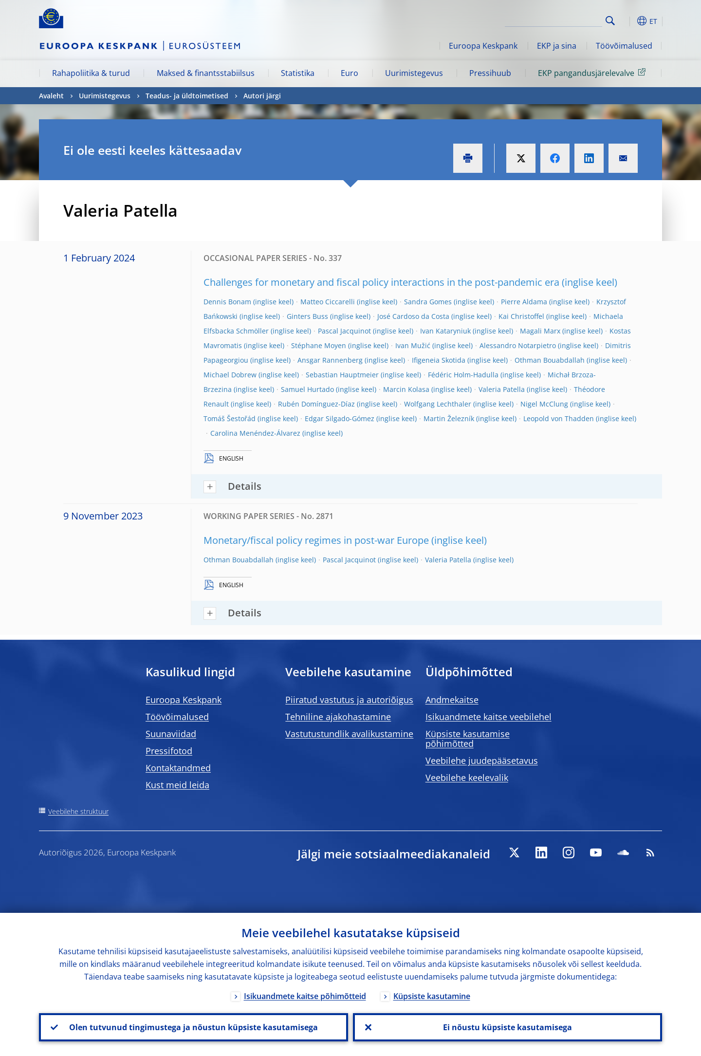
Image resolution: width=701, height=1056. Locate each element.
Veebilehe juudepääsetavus (481, 760)
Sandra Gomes (428, 301)
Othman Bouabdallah (550, 360)
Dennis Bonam (227, 301)
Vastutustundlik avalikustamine (349, 734)
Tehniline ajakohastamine (338, 717)
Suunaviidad (171, 734)
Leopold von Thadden (558, 418)
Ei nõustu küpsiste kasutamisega (507, 1027)
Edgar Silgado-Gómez (339, 418)
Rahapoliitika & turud (91, 73)
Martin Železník (449, 418)
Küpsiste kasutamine (431, 996)
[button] (628, 21)
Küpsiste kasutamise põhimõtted (467, 738)
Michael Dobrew (230, 374)
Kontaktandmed (178, 768)
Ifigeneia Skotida (438, 360)
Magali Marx (540, 330)
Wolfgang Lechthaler (437, 403)
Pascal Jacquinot (344, 330)
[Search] (553, 19)
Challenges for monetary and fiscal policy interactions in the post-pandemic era (381, 282)
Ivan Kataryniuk (445, 330)
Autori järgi (262, 95)
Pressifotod (169, 751)
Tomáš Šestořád (229, 418)
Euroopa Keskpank (483, 45)
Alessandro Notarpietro (518, 345)
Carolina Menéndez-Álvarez (255, 433)
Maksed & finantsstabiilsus (206, 73)
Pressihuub (490, 73)
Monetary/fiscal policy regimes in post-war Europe (316, 540)
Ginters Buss (307, 316)
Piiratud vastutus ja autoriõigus (349, 699)
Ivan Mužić (412, 345)
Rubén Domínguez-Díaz (316, 403)
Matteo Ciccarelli (327, 301)
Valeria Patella (502, 389)
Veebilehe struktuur (78, 811)
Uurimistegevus (414, 73)
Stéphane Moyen (318, 345)
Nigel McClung (544, 403)
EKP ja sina (556, 45)
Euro (349, 73)
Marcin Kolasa (406, 389)
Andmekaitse (452, 699)
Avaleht (51, 95)
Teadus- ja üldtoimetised (187, 95)
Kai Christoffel (521, 316)
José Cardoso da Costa (413, 316)
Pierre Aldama (524, 301)
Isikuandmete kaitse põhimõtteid (305, 996)
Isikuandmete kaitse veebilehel (488, 717)
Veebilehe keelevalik (466, 777)
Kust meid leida (177, 785)
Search (610, 20)
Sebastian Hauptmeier (342, 374)
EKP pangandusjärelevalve (593, 72)
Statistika (297, 73)
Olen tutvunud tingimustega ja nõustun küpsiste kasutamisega (193, 1027)
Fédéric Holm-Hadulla (463, 374)
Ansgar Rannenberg (330, 360)
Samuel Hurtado (307, 389)
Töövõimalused (624, 45)
